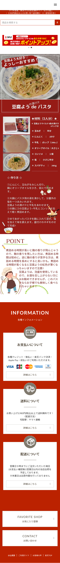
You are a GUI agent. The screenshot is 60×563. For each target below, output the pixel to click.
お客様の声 (37, 555)
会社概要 (11, 555)
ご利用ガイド (23, 555)
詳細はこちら (37, 374)
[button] (28, 47)
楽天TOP (48, 555)
